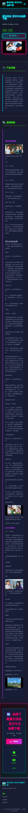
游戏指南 (4, 799)
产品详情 (4, 797)
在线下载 (4, 802)
